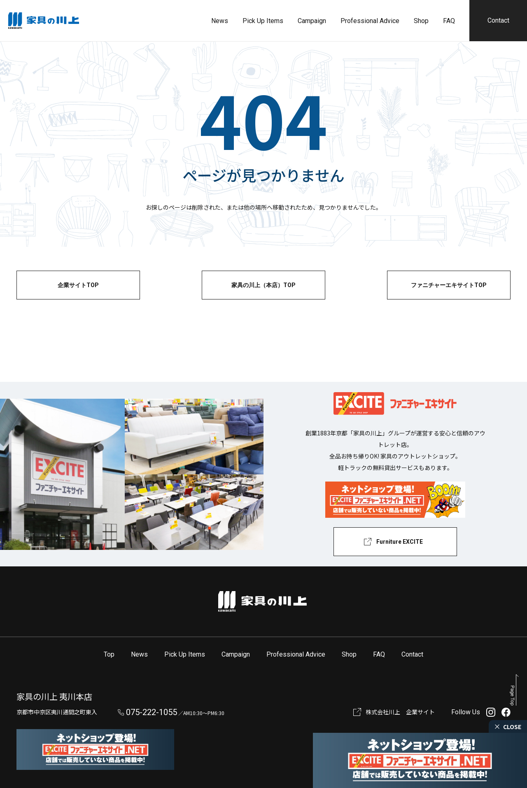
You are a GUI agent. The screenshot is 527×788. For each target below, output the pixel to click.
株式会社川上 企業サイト (400, 712)
